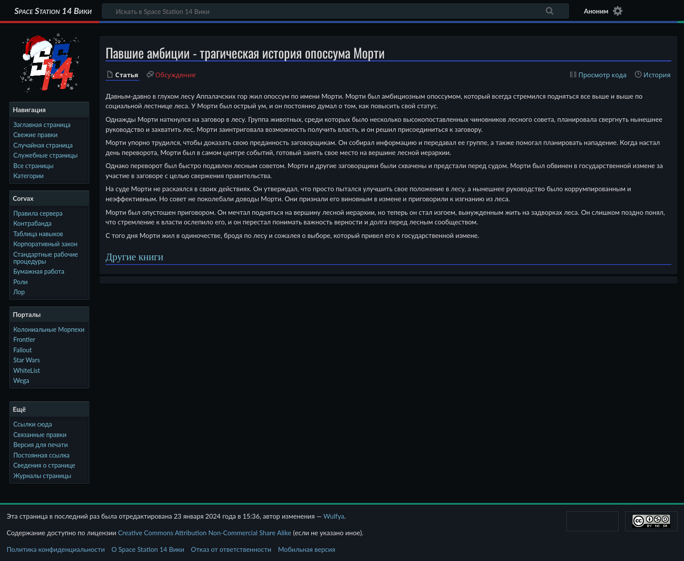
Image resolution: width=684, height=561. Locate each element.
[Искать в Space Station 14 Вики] (335, 11)
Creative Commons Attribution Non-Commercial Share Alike (204, 533)
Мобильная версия (306, 549)
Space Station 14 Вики (53, 10)
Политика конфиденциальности (56, 549)
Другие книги (134, 256)
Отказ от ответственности (231, 549)
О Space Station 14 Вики (147, 549)
